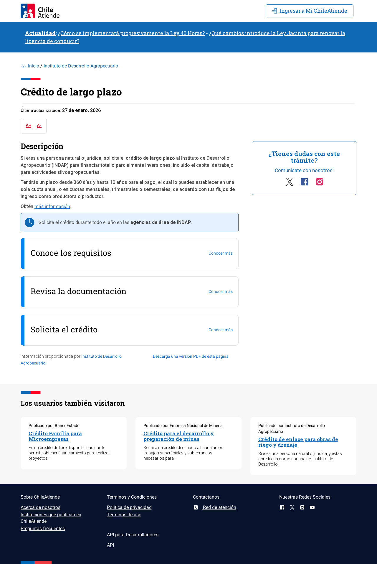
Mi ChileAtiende (309, 10)
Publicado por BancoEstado (54, 425)
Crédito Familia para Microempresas (55, 436)
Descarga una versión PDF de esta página (191, 356)
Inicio (33, 66)
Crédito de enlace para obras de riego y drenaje (298, 442)
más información (52, 206)
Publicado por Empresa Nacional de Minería (183, 425)
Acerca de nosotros (40, 507)
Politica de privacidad (129, 507)
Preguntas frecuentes (43, 528)
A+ (28, 125)
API (110, 545)
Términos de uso (124, 514)
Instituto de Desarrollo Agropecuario (81, 66)
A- (39, 125)
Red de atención (214, 507)
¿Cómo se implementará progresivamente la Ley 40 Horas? (131, 33)
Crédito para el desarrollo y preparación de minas (178, 436)
